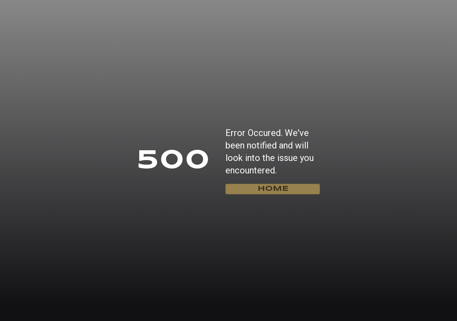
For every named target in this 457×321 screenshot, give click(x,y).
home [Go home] (273, 188)
